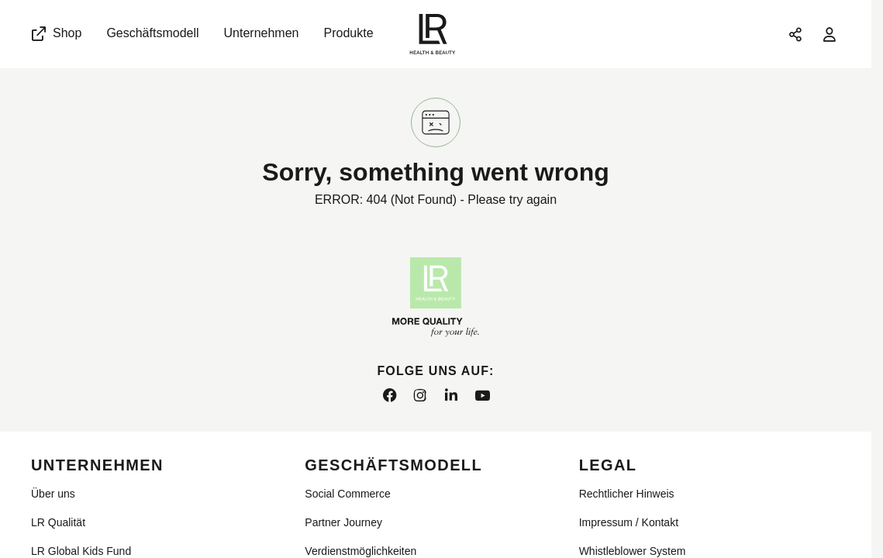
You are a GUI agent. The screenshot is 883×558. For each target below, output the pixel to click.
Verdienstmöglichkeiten (360, 551)
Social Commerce (347, 493)
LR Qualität (58, 522)
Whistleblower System (632, 551)
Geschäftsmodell (152, 33)
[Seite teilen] (795, 34)
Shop (55, 33)
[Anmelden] (829, 34)
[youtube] (482, 396)
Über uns (53, 493)
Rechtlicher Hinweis (626, 493)
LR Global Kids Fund (81, 551)
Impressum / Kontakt (628, 522)
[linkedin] (451, 396)
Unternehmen (261, 33)
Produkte (349, 33)
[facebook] (389, 396)
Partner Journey (343, 522)
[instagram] (420, 396)
